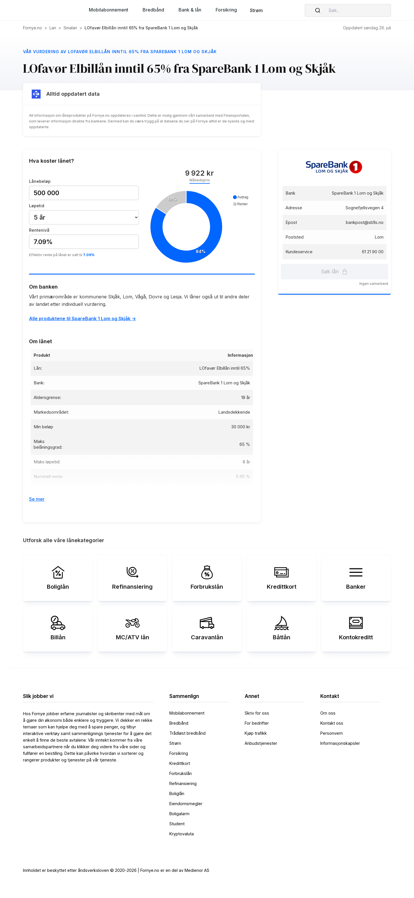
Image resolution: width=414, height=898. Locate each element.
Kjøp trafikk (256, 733)
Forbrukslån (180, 773)
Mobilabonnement (186, 713)
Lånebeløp (40, 181)
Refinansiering (183, 783)
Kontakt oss (331, 723)
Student (177, 823)
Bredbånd (178, 723)
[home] (46, 10)
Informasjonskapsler (340, 743)
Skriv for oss (257, 713)
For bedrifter (257, 723)
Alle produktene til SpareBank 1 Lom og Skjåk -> (82, 318)
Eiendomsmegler (185, 803)
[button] (108, 9)
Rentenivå (39, 230)
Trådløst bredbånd (187, 733)
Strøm (256, 10)
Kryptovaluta (181, 833)
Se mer (37, 499)
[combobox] (348, 10)
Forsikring (178, 753)
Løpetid (36, 205)
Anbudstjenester (261, 743)
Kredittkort (179, 763)
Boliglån (176, 793)
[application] (199, 227)
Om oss (328, 713)
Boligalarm (179, 813)
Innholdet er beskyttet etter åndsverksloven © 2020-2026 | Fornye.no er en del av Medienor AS (116, 870)
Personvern (331, 733)
